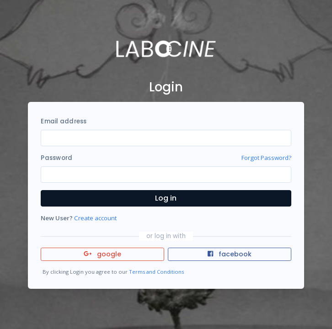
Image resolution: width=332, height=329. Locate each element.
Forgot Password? (266, 158)
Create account (95, 218)
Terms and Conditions (156, 271)
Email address (63, 121)
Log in (166, 198)
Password (56, 158)
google (103, 254)
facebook (230, 254)
